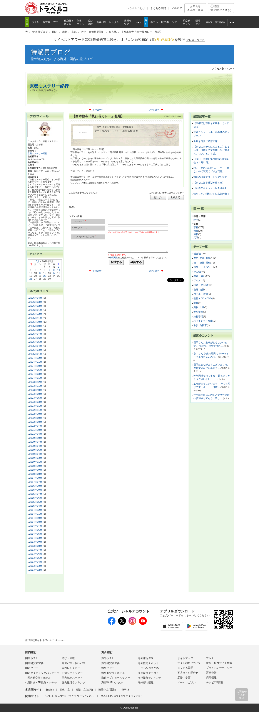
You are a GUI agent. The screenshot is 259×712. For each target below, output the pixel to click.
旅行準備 (198, 316)
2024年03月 (35, 374)
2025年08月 (35, 330)
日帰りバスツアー (72, 672)
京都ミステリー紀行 (49, 86)
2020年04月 (35, 446)
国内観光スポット (72, 677)
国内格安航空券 (34, 663)
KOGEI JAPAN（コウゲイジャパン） (122, 695)
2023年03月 (35, 402)
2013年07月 (35, 549)
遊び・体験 (68, 658)
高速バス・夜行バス (73, 663)
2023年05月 (35, 397)
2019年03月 (35, 458)
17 (54, 273)
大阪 (196, 230)
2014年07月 (35, 525)
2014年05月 (35, 533)
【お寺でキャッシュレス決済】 (210, 188)
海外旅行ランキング (149, 677)
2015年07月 (35, 494)
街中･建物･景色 (202, 262)
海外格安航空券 (110, 663)
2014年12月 (35, 510)
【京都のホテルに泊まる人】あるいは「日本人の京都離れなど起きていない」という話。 (211, 150)
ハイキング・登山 (203, 320)
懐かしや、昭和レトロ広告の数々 (211, 193)
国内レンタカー (71, 667)
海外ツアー (107, 667)
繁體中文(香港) (107, 689)
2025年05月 (35, 341)
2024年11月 (35, 361)
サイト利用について (189, 663)
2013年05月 (35, 558)
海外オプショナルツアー (115, 677)
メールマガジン (186, 682)
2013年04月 (35, 561)
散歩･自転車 (200, 325)
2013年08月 (35, 546)
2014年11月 (35, 513)
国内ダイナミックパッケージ (42, 672)
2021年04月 (35, 433)
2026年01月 (35, 310)
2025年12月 (35, 314)
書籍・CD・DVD (203, 298)
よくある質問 (158, 8)
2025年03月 (35, 350)
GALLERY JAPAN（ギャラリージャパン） (70, 695)
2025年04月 (35, 346)
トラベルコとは (136, 8)
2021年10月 (35, 430)
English (49, 689)
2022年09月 (35, 418)
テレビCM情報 (214, 682)
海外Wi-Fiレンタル (112, 682)
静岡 (196, 219)
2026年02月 (35, 305)
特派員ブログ (50, 52)
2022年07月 (35, 425)
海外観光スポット (148, 663)
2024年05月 (35, 369)
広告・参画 (183, 677)
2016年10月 (35, 485)
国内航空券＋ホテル (39, 677)
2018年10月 (35, 466)
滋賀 (196, 234)
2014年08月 (35, 521)
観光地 (197, 253)
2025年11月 (35, 318)
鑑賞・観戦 (200, 276)
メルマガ (176, 8)
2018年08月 (35, 474)
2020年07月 (35, 441)
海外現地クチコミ (148, 672)
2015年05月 (35, 502)
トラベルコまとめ (148, 667)
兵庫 (196, 237)
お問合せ (195, 8)
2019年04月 (35, 454)
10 (54, 270)
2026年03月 (35, 302)
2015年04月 (35, 505)
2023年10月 (35, 390)
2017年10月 (35, 477)
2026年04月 (35, 297)
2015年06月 (35, 497)
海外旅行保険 (146, 658)
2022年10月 (35, 413)
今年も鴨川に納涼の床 (205, 141)
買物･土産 (199, 307)
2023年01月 (35, 405)
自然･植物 (199, 289)
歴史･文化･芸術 (202, 258)
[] (196, 40)
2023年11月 (35, 386)
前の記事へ (97, 109)
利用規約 (114, 257)
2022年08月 (35, 422)
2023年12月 (35, 382)
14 (40, 273)
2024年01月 (35, 377)
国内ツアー (31, 667)
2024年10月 (35, 366)
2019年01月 (35, 461)
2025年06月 (35, 338)
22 (44, 276)
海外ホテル (107, 658)
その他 (197, 271)
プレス (210, 658)
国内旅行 (31, 652)
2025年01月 (35, 354)
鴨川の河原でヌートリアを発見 (210, 177)
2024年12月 (35, 358)
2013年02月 (35, 569)
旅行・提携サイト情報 (219, 663)
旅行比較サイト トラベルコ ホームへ (45, 640)
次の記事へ (154, 109)
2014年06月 (35, 530)
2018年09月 (35, 469)
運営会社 (211, 672)
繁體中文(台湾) (84, 689)
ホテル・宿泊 (201, 294)
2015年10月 (35, 489)
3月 (38, 261)
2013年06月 (35, 553)
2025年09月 (35, 326)
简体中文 (65, 689)
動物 (196, 303)
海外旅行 (107, 652)
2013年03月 (35, 566)
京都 (196, 227)
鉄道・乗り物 (201, 285)
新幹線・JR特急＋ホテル (42, 682)
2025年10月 (35, 322)
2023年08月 (35, 394)
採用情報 (211, 677)
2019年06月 (35, 449)
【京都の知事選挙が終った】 (209, 182)
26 (30, 278)
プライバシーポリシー (219, 667)
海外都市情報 (146, 682)
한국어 (125, 689)
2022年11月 (35, 410)
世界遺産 (198, 312)
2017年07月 (35, 482)
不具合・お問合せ (187, 672)
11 (58, 270)
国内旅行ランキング (73, 682)
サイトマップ (185, 658)
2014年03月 (35, 538)
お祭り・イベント (203, 267)
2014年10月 (35, 518)
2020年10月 (35, 438)
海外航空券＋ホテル (113, 672)
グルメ (197, 280)
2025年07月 (35, 333)
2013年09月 (35, 541)
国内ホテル (31, 658)
